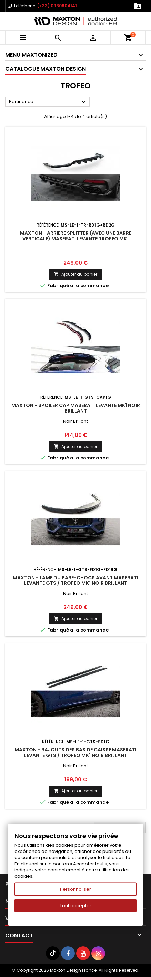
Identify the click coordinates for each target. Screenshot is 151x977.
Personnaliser (75, 889)
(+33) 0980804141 (57, 6)
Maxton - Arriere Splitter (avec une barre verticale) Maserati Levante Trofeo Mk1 (75, 236)
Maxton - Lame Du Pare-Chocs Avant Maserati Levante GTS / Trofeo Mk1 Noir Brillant (75, 580)
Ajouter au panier (75, 274)
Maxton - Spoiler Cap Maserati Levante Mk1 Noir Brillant (75, 408)
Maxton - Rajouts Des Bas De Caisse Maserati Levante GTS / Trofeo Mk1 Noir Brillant (75, 752)
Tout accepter (75, 905)
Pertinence (48, 102)
